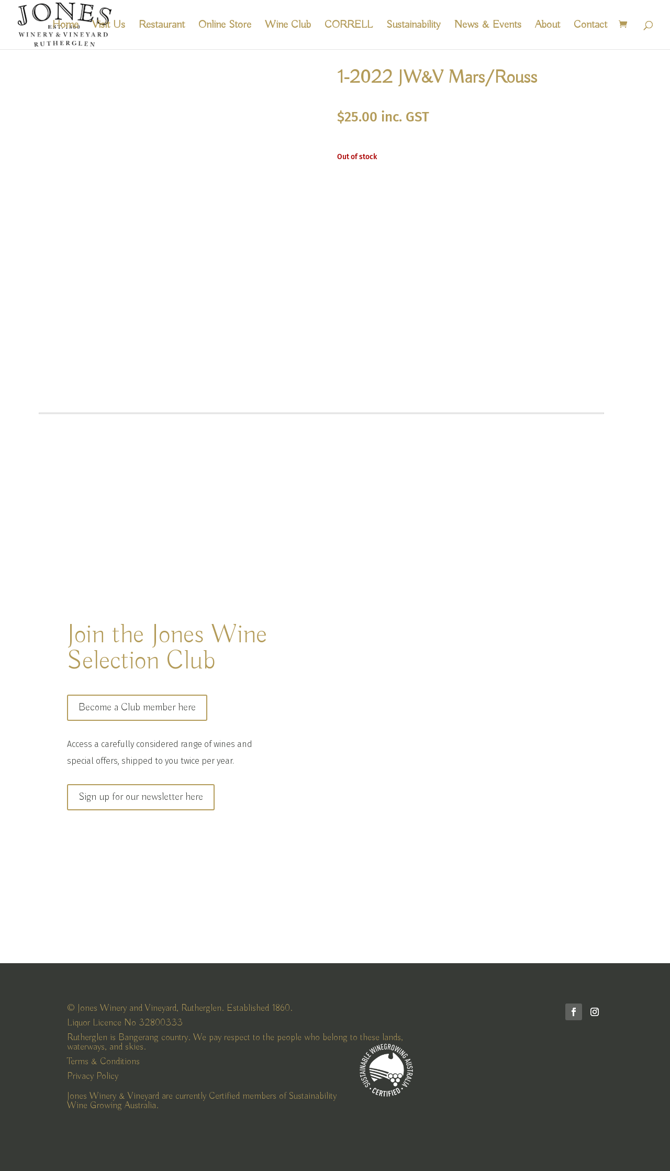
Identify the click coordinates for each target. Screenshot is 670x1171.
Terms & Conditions (103, 1061)
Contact (590, 26)
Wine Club (288, 26)
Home (65, 26)
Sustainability (413, 26)
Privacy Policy (92, 1076)
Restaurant (162, 26)
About (547, 26)
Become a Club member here (137, 707)
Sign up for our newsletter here (141, 797)
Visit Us (108, 26)
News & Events (487, 26)
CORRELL (349, 26)
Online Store (224, 26)
